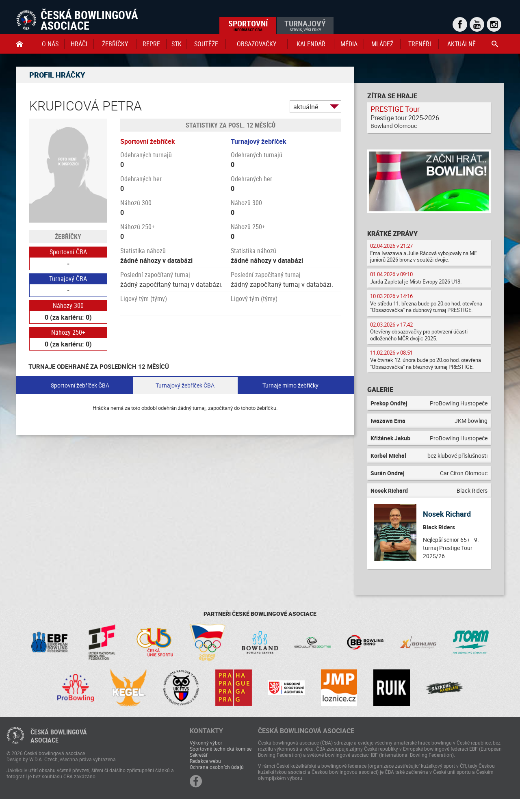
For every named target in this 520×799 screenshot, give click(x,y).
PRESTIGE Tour (395, 109)
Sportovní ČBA (68, 251)
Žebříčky (115, 43)
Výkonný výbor (206, 742)
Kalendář (311, 43)
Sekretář (199, 754)
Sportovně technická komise (220, 748)
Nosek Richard (447, 514)
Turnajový (305, 25)
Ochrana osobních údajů (217, 767)
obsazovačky (256, 43)
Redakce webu (205, 761)
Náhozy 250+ (68, 332)
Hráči (79, 43)
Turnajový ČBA (68, 278)
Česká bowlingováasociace (58, 736)
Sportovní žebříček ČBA (80, 385)
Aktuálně (461, 43)
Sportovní (248, 25)
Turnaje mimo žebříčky (290, 385)
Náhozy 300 (68, 305)
